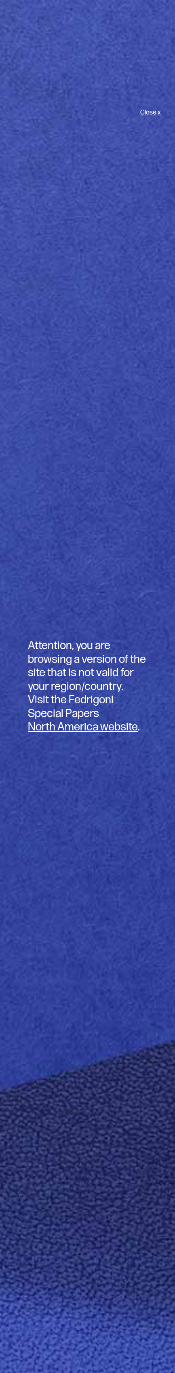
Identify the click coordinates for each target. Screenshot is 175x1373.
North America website (83, 727)
